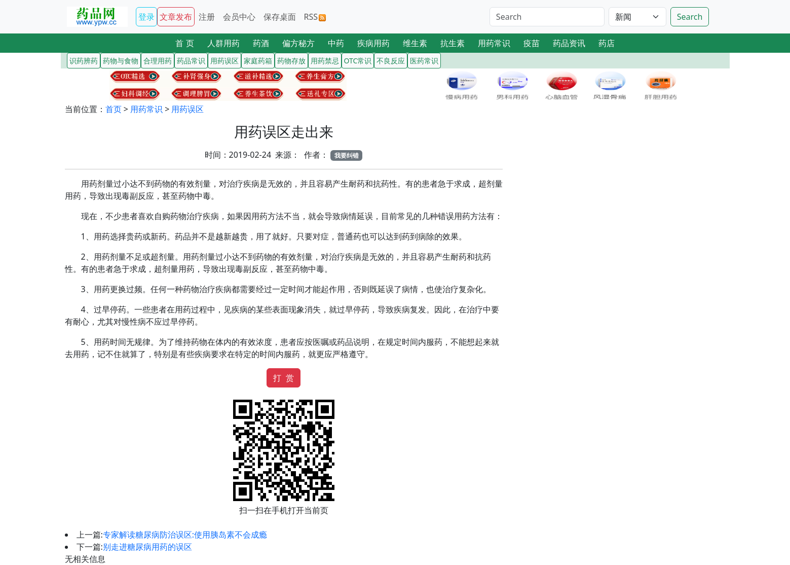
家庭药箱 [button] (258, 60)
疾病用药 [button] (373, 43)
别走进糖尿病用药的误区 (147, 546)
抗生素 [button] (452, 43)
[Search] (547, 16)
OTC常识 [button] (358, 60)
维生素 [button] (415, 43)
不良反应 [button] (391, 60)
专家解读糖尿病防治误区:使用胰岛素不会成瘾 (185, 534)
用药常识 (146, 109)
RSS (315, 16)
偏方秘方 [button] (298, 43)
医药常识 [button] (424, 60)
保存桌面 (280, 16)
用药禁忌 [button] (325, 60)
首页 (113, 109)
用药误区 (187, 109)
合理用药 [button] (157, 60)
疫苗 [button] (531, 43)
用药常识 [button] (494, 43)
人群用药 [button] (223, 43)
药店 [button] (606, 43)
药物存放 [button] (291, 60)
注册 (207, 16)
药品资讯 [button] (569, 43)
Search (690, 16)
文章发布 (176, 16)
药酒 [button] (261, 43)
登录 (146, 16)
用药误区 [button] (224, 60)
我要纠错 (346, 155)
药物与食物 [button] (120, 60)
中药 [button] (336, 43)
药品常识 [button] (191, 60)
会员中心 (239, 16)
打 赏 (283, 377)
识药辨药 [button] (83, 60)
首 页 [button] (184, 43)
